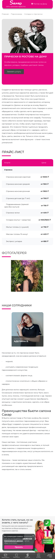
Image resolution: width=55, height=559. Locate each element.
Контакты (16, 556)
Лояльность (6, 555)
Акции (38, 556)
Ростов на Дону (40, 4)
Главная (27, 556)
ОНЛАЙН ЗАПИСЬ (47, 541)
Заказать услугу (14, 72)
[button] (9, 294)
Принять (19, 547)
